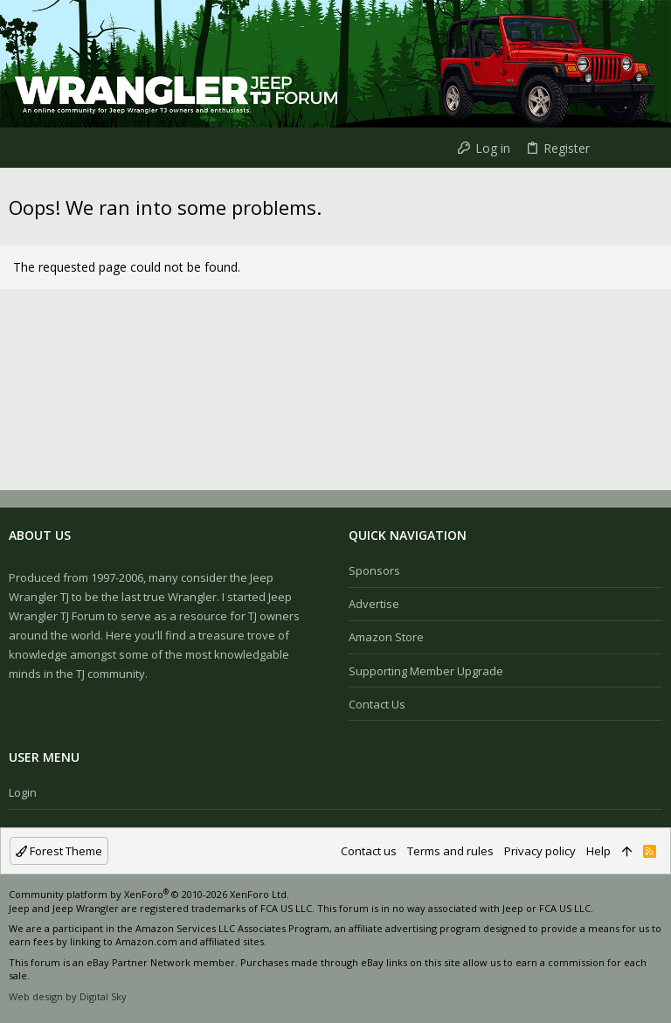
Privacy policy (540, 851)
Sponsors (374, 570)
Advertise (374, 604)
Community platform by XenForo (149, 894)
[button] (17, 147)
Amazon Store (386, 637)
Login (23, 792)
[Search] (643, 148)
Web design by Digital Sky (68, 996)
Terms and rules (450, 851)
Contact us (377, 704)
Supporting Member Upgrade (426, 671)
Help (598, 851)
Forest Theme (59, 851)
